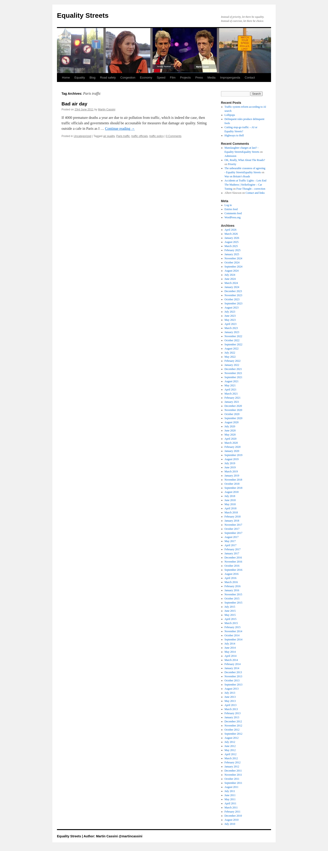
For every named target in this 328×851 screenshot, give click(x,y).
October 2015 (232, 598)
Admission (230, 156)
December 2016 (233, 557)
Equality (79, 77)
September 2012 (233, 733)
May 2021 (230, 385)
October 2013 (232, 680)
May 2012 (230, 750)
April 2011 (230, 803)
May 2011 (230, 799)
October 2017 (232, 528)
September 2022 (233, 344)
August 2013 (232, 688)
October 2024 (232, 262)
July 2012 (230, 742)
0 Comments (174, 136)
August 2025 (232, 242)
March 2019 (231, 471)
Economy (146, 77)
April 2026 (230, 229)
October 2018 (232, 483)
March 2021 (231, 393)
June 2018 (230, 500)
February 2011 (233, 811)
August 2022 (232, 348)
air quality (109, 136)
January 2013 (232, 717)
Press (199, 77)
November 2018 (233, 479)
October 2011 (232, 778)
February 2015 (233, 627)
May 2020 (230, 434)
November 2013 (233, 676)
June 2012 (230, 746)
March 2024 (231, 283)
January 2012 (232, 766)
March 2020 (231, 442)
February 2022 (233, 360)
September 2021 (233, 377)
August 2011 (231, 787)
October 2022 (232, 340)
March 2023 (231, 328)
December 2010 (233, 815)
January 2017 (232, 553)
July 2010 (230, 824)
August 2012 (232, 737)
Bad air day (74, 103)
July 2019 (230, 463)
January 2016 (232, 590)
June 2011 (230, 795)
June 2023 (230, 315)
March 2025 (231, 246)
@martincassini (130, 836)
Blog (92, 77)
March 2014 (231, 660)
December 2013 (233, 672)
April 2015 (230, 619)
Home (66, 77)
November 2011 (233, 774)
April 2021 (230, 389)
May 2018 (230, 504)
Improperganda (230, 77)
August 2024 (232, 270)
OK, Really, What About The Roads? (245, 160)
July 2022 (230, 352)
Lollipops (230, 115)
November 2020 (233, 410)
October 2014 (232, 635)
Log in (228, 205)
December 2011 (233, 770)
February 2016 (233, 586)
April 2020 (230, 438)
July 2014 (230, 643)
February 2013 (233, 713)
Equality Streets (83, 15)
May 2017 (230, 541)
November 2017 (233, 524)
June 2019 (230, 467)
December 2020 (233, 406)
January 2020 (232, 451)
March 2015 (231, 623)
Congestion (127, 77)
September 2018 (233, 487)
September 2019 (233, 455)
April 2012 (230, 754)
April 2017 (230, 545)
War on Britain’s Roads (237, 176)
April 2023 (230, 324)
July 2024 (230, 274)
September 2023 (233, 303)
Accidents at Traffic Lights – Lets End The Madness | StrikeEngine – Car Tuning (245, 184)
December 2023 (233, 291)
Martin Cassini (106, 109)
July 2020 (230, 426)
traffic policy (156, 136)
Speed (161, 77)
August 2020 (232, 422)
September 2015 (233, 602)
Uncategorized (82, 136)
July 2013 (230, 692)
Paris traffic (123, 136)
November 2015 (233, 594)
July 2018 (230, 496)
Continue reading (120, 128)
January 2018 (232, 520)
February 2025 (233, 250)
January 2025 (232, 254)
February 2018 (233, 516)
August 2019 (232, 459)
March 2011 (231, 807)
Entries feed (231, 209)
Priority (232, 164)
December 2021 (233, 369)
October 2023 (232, 299)
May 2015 (230, 615)
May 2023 (230, 319)
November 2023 (233, 295)
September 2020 (233, 418)
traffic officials (139, 136)
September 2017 (233, 533)
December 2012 (233, 721)
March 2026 (231, 233)
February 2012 (233, 762)
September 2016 (233, 569)
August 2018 (232, 492)
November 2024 (233, 258)
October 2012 (232, 729)
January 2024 (232, 287)
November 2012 (233, 725)
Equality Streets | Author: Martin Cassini (88, 836)
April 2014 (230, 655)
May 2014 (230, 651)
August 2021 (232, 381)
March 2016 (231, 582)
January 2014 (232, 668)
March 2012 (231, 758)
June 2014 (230, 647)
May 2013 (230, 701)
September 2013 (233, 684)
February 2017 (233, 549)
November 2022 (233, 336)
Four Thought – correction (250, 188)
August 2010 (232, 819)
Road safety (108, 77)
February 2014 (233, 664)
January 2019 (232, 475)
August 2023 (232, 307)
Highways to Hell (234, 135)
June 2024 (230, 278)
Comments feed (233, 213)
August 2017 (232, 537)
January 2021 (232, 401)
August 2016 (232, 574)
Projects (185, 77)
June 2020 (230, 430)
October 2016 (232, 565)
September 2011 (233, 783)
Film (173, 77)
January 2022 (232, 365)
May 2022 (230, 356)
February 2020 (233, 446)
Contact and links (255, 192)
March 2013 (231, 709)
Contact (250, 77)
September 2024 (233, 266)
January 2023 (232, 332)
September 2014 (233, 639)
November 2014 (233, 631)
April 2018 (230, 508)
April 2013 (230, 705)
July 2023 (230, 311)
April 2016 (230, 578)
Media (211, 77)
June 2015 (230, 610)
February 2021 (233, 397)
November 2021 (233, 373)
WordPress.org (233, 217)
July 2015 (230, 606)
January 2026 (232, 238)
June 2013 (230, 696)
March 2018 (231, 512)
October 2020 (232, 414)
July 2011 (230, 791)
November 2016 (233, 561)
